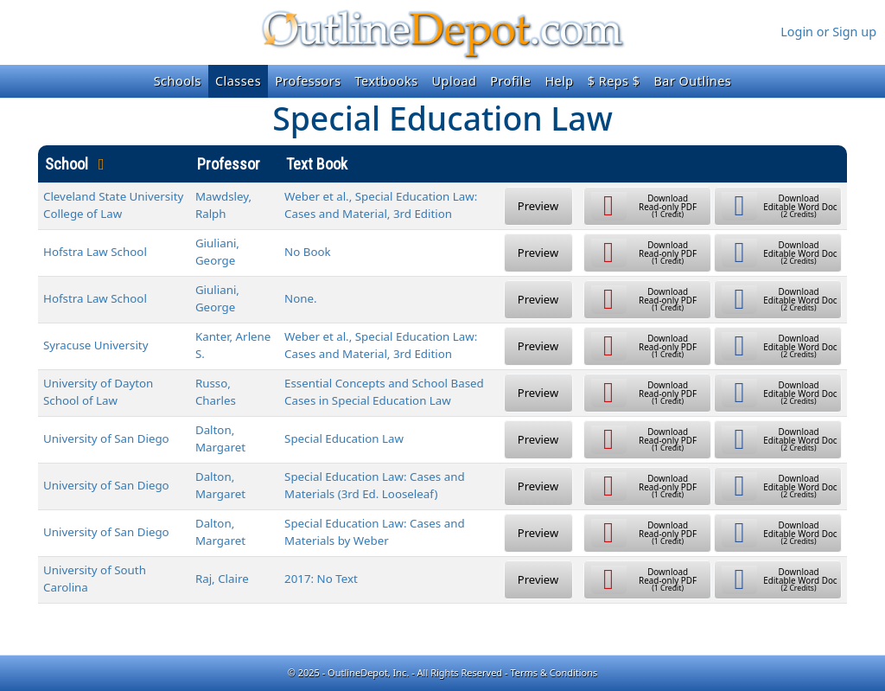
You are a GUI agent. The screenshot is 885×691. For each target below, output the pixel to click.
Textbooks (386, 81)
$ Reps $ (614, 81)
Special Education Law (344, 438)
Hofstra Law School (95, 251)
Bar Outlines (692, 81)
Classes (238, 81)
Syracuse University (95, 345)
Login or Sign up (828, 31)
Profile (510, 81)
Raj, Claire (222, 578)
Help (558, 81)
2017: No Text (321, 578)
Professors (308, 81)
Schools (177, 81)
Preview (538, 206)
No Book (307, 251)
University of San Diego (106, 438)
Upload (454, 81)
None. (300, 298)
